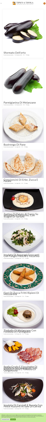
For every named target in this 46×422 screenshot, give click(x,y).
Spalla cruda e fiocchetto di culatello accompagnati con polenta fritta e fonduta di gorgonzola (20, 366)
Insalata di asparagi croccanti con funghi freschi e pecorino (22, 254)
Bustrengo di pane (15, 144)
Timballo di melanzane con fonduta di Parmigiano (20, 329)
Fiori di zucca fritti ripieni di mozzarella (21, 292)
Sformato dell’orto (15, 52)
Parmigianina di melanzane (20, 102)
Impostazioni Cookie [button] (5, 419)
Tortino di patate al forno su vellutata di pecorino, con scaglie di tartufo (21, 214)
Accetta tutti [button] (13, 419)
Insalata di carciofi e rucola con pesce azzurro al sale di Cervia (23, 403)
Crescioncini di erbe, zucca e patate (21, 180)
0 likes (27, 54)
